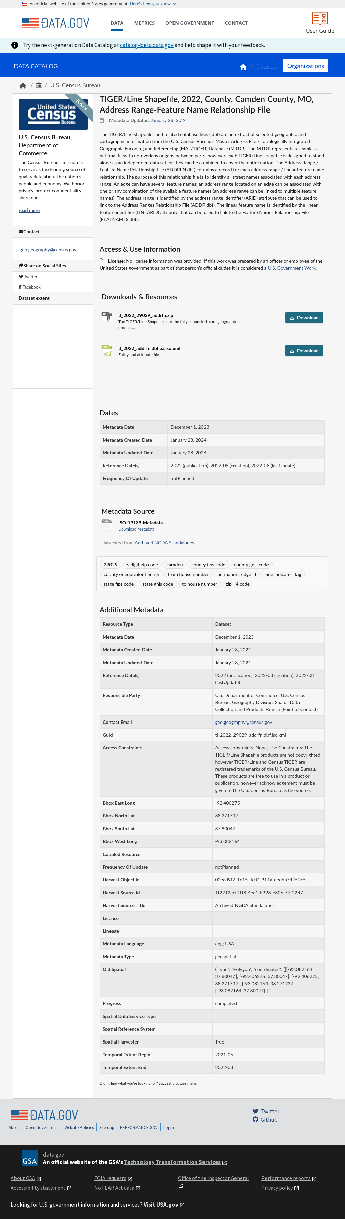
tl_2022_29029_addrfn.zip (146, 315)
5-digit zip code (142, 564)
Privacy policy (277, 1187)
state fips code (119, 584)
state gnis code (158, 584)
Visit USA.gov (161, 1204)
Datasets (267, 66)
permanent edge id (236, 574)
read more (29, 210)
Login (168, 1127)
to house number (199, 584)
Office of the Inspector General (213, 1178)
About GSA (23, 1178)
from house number (188, 574)
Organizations (305, 65)
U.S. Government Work (292, 268)
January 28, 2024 (169, 120)
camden (174, 564)
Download (304, 317)
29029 (111, 564)
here (192, 1083)
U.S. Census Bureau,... (78, 85)
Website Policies (79, 1127)
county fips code (208, 564)
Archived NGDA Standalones (164, 542)
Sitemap (106, 1127)
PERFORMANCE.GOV (139, 1127)
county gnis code (251, 564)
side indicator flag (283, 574)
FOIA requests (110, 1178)
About (14, 1127)
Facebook (30, 287)
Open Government (42, 1127)
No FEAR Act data (114, 1187)
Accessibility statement (38, 1187)
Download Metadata (136, 529)
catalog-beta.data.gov (147, 45)
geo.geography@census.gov (48, 249)
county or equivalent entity (131, 574)
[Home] (55, 23)
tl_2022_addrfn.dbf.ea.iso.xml (149, 348)
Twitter (28, 276)
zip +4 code (238, 584)
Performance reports (286, 1178)
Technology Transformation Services (172, 1162)
